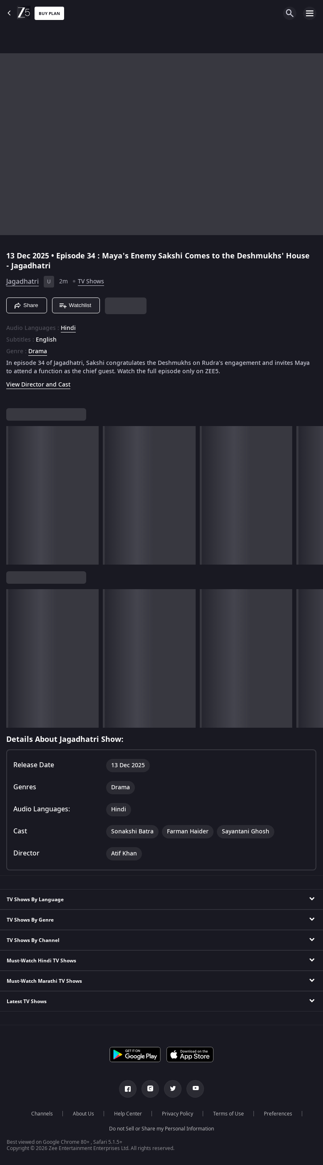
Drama (37, 351)
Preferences (278, 1114)
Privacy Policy (177, 1114)
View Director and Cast (38, 384)
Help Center (128, 1114)
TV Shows (91, 281)
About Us (83, 1114)
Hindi (68, 328)
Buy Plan (49, 13)
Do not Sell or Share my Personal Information (161, 1129)
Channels (42, 1114)
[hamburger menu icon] (309, 13)
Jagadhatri (22, 282)
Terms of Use (228, 1114)
